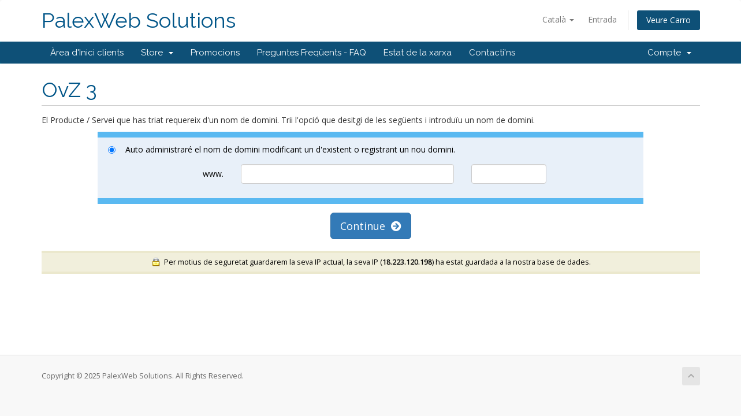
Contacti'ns (492, 52)
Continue (370, 226)
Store (157, 52)
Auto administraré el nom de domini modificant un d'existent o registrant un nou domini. (281, 149)
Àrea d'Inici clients (87, 52)
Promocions (215, 52)
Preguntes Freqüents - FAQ (311, 52)
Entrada (602, 19)
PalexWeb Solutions (139, 20)
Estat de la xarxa (417, 52)
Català (558, 19)
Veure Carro (668, 19)
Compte (669, 52)
